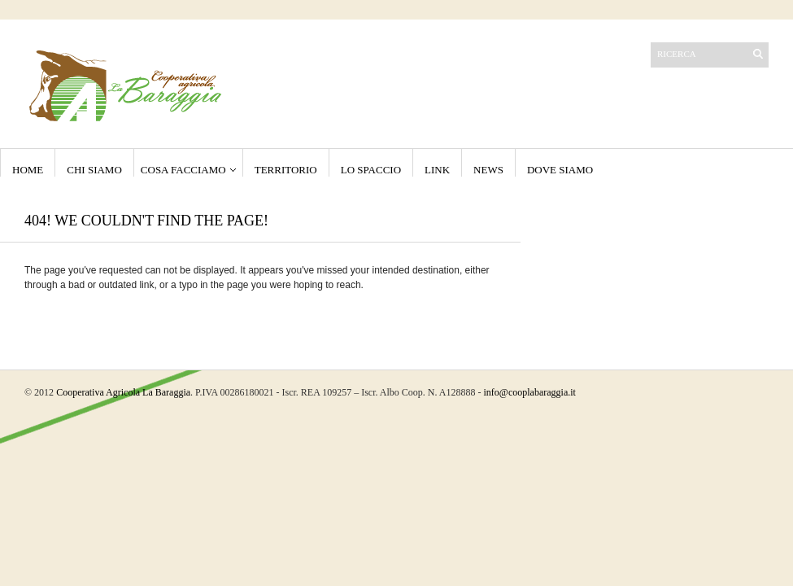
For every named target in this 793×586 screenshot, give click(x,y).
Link (437, 170)
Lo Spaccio (371, 170)
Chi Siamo (94, 170)
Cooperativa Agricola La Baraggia (123, 392)
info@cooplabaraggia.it (530, 392)
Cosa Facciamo (183, 170)
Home (27, 170)
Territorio (286, 170)
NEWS (488, 170)
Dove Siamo (560, 170)
